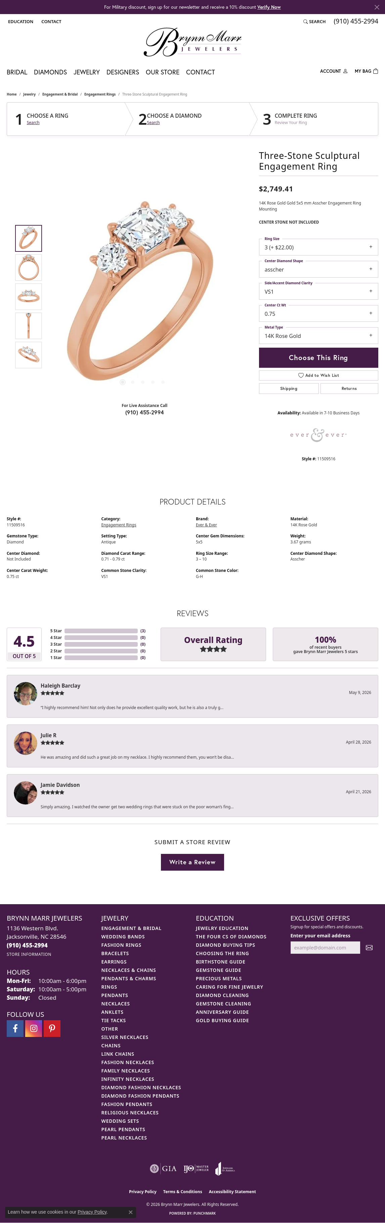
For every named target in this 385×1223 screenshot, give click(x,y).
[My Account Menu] (334, 70)
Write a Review (192, 862)
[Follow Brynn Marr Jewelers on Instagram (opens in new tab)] (33, 1028)
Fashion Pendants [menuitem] (127, 1104)
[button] (20, 21)
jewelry (29, 94)
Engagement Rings (100, 94)
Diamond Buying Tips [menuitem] (225, 945)
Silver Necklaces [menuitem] (124, 1037)
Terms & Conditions (182, 1192)
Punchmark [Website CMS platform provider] (205, 1213)
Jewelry (87, 72)
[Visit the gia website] (163, 1168)
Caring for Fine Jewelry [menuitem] (229, 987)
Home (12, 94)
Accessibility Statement (232, 1192)
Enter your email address (320, 935)
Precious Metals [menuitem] (219, 978)
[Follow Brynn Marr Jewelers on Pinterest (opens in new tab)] (52, 1028)
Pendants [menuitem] (114, 995)
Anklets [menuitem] (112, 1012)
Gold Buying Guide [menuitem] (222, 1020)
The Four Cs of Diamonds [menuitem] (231, 936)
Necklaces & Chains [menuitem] (128, 970)
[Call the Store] (27, 945)
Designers (122, 72)
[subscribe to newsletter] (369, 947)
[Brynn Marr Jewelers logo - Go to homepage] (192, 42)
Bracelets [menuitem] (115, 953)
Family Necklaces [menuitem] (125, 1070)
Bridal (17, 72)
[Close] (377, 7)
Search (33, 122)
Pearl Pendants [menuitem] (123, 1129)
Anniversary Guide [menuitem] (222, 1012)
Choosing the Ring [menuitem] (222, 953)
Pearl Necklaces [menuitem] (124, 1137)
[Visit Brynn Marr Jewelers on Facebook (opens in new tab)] (15, 1028)
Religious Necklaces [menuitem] (130, 1112)
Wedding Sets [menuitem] (120, 1121)
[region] (143, 296)
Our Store (162, 72)
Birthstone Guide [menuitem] (221, 961)
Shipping (288, 388)
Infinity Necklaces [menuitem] (128, 1079)
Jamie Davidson (60, 784)
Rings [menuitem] (109, 987)
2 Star (56, 651)
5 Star (56, 631)
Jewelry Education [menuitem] (222, 928)
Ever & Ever (206, 524)
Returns (349, 388)
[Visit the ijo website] (196, 1168)
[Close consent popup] (131, 1212)
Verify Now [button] (269, 7)
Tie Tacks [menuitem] (113, 1020)
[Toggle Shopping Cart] (366, 70)
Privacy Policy (143, 1192)
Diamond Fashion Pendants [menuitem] (140, 1096)
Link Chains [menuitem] (117, 1054)
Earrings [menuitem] (114, 961)
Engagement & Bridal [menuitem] (131, 928)
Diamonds (50, 72)
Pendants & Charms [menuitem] (129, 978)
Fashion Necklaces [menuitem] (128, 1062)
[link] (50, 21)
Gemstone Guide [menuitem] (218, 970)
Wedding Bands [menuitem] (123, 936)
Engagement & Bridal (60, 94)
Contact (200, 72)
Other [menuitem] (109, 1029)
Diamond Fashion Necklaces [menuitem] (141, 1087)
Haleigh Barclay (60, 685)
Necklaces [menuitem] (115, 1003)
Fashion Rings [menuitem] (121, 945)
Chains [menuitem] (111, 1045)
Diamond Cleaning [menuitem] (222, 995)
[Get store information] (29, 954)
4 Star (56, 637)
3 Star (56, 644)
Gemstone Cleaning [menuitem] (223, 1003)
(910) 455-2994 (144, 412)
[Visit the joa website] (225, 1168)
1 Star (56, 657)
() (142, 631)
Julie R (48, 735)
